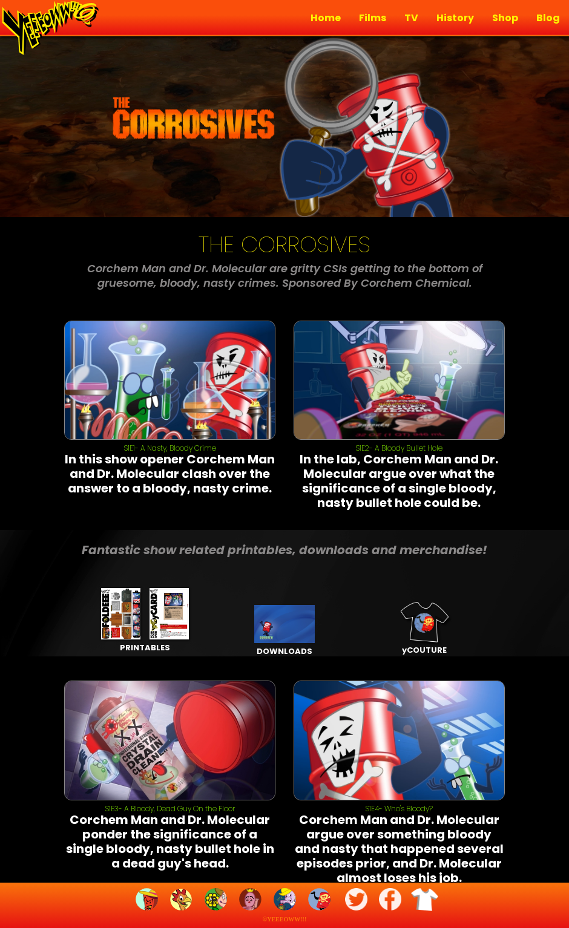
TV (411, 18)
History (455, 18)
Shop (505, 18)
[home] (48, 29)
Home (326, 18)
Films (372, 18)
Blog (548, 18)
